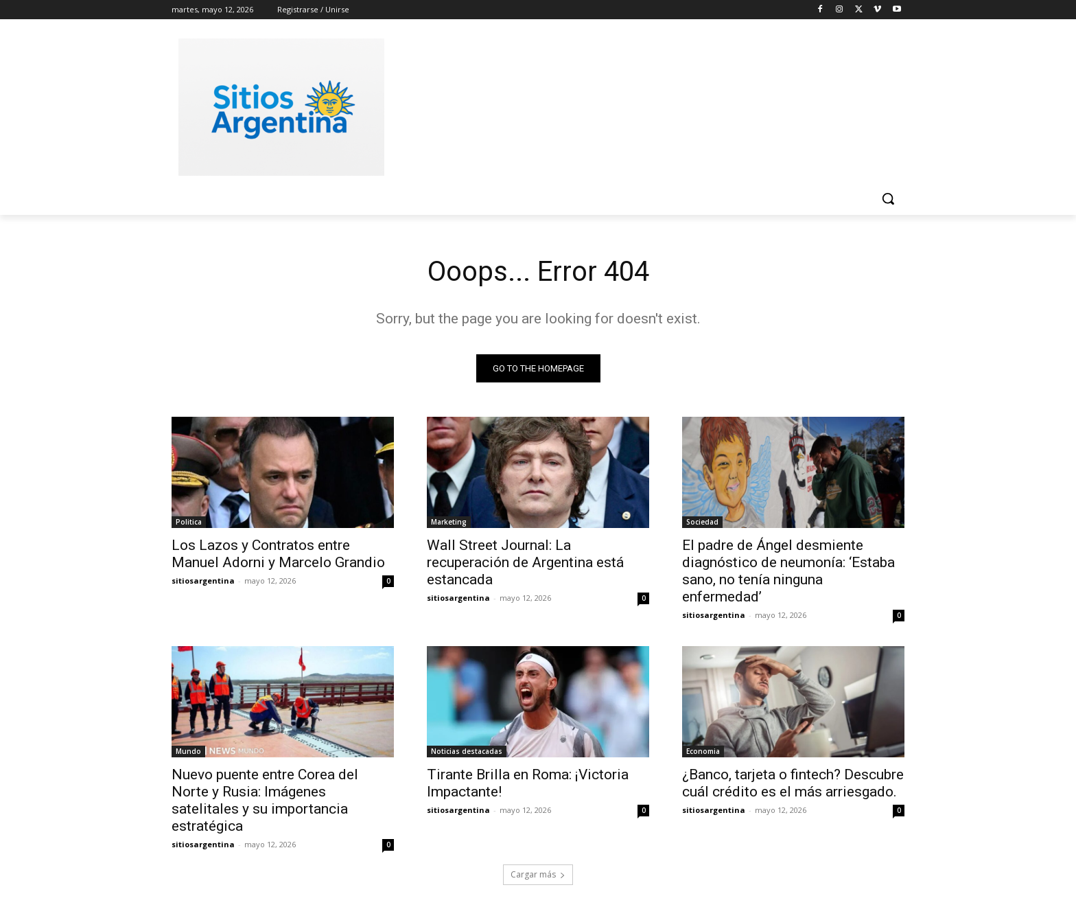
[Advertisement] (641, 105)
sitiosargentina (203, 580)
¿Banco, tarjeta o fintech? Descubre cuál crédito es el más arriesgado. (793, 783)
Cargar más (538, 874)
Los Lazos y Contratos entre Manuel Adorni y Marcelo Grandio (278, 554)
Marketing (449, 522)
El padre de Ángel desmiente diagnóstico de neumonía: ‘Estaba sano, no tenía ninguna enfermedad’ (788, 571)
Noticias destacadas (466, 751)
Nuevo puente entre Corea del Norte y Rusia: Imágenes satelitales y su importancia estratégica (265, 800)
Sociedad (702, 522)
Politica (189, 522)
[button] (888, 198)
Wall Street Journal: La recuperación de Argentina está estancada (525, 562)
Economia (703, 751)
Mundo (188, 751)
